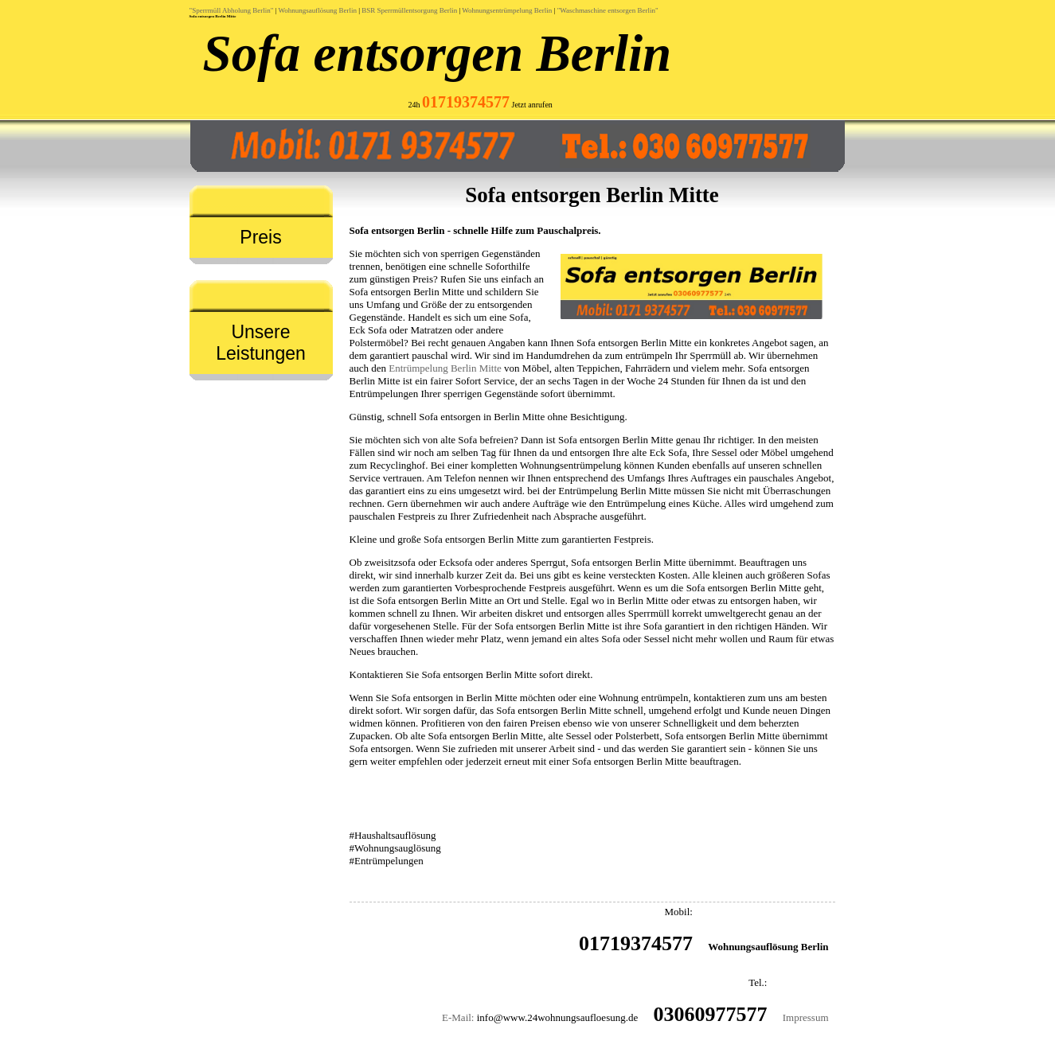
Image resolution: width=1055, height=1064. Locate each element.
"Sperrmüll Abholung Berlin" (232, 10)
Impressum (806, 1017)
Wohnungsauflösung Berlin (317, 10)
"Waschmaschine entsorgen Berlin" (607, 10)
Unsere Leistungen (261, 343)
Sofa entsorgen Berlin (437, 53)
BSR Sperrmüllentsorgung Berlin (409, 10)
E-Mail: (458, 1017)
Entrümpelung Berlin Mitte (445, 368)
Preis (260, 237)
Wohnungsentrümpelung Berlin (507, 10)
